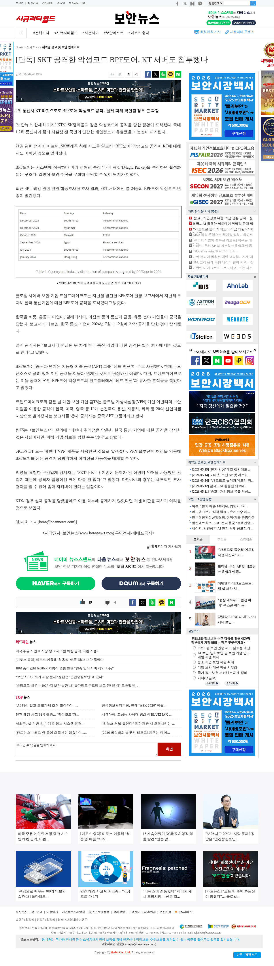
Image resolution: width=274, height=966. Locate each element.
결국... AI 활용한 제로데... (219, 486)
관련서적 (165, 912)
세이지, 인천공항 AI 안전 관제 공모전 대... (222, 528)
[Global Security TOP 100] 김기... (215, 251)
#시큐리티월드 (66, 33)
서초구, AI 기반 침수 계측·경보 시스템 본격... (50, 723)
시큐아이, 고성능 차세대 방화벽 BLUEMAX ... (137, 714)
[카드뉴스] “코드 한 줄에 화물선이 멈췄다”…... (51, 732)
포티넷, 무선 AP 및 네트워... (221, 475)
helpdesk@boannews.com (207, 932)
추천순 (222, 539)
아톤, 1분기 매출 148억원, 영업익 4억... (220, 506)
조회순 (198, 539)
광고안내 (36, 912)
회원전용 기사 (210, 32)
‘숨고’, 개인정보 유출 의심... (221, 491)
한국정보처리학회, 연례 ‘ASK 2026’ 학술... (134, 705)
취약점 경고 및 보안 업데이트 (60, 47)
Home (19, 47)
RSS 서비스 (185, 912)
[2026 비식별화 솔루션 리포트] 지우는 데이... (136, 732)
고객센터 (134, 912)
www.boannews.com (96, 533)
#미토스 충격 (139, 33)
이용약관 (52, 912)
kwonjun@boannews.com (139, 944)
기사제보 (47, 2)
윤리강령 (119, 912)
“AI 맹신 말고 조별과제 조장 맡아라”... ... (47, 705)
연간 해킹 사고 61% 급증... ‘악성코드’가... (47, 714)
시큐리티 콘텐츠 (242, 32)
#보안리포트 (113, 33)
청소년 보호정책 (99, 912)
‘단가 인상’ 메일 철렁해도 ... (221, 469)
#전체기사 (41, 33)
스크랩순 (246, 539)
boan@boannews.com (56, 522)
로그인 (20, 2)
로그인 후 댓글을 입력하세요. (87, 749)
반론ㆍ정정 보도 (247, 955)
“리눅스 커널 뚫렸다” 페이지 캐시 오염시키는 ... (138, 723)
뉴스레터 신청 (77, 2)
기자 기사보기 (164, 546)
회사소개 (21, 912)
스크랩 (61, 2)
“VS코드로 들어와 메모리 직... (223, 480)
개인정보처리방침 (73, 912)
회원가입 (33, 2)
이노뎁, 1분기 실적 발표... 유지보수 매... (221, 512)
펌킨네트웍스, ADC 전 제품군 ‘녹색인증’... (223, 523)
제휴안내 (150, 912)
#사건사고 (91, 33)
